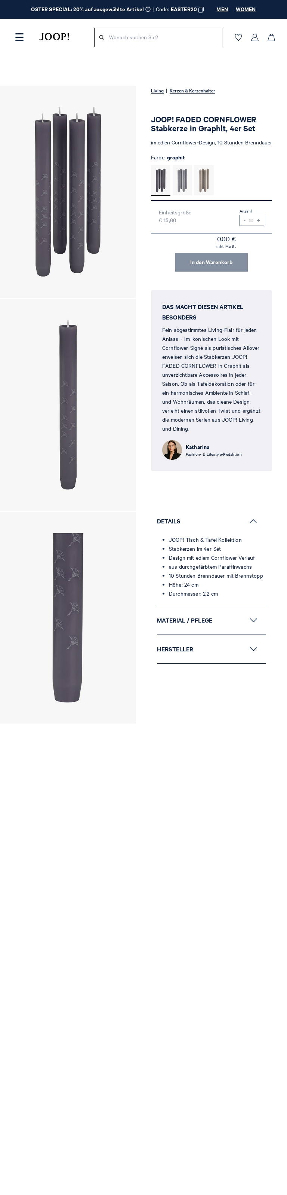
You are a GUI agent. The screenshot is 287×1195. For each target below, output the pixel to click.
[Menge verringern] (244, 220)
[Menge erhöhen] (258, 220)
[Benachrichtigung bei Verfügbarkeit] (251, 220)
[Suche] (102, 37)
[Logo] (54, 36)
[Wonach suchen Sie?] (163, 37)
